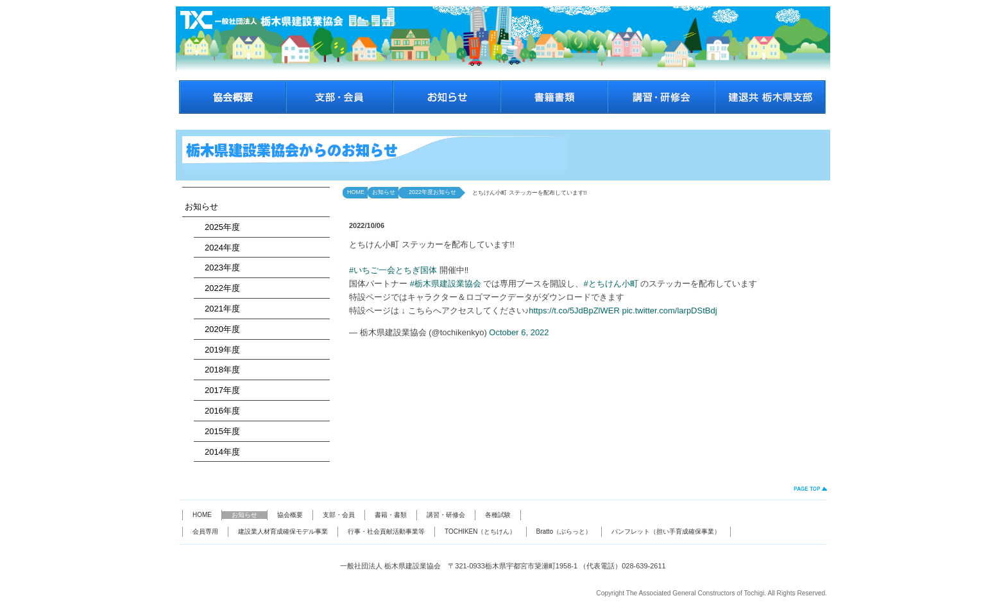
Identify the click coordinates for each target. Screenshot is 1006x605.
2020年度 (218, 329)
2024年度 (218, 247)
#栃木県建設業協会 (445, 283)
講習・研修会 (446, 514)
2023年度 (218, 267)
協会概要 (290, 514)
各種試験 (498, 514)
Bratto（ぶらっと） (564, 531)
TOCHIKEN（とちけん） (480, 531)
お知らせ (201, 206)
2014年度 (218, 452)
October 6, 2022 (519, 332)
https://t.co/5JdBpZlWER (574, 310)
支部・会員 (339, 514)
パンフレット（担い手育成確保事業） (665, 531)
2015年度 (218, 431)
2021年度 (218, 308)
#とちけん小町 (610, 283)
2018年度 (218, 369)
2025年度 (218, 227)
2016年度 (218, 411)
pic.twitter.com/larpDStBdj (669, 310)
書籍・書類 (391, 514)
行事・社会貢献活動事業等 (386, 531)
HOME (355, 192)
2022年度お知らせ (429, 192)
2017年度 (218, 390)
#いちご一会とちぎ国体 (393, 270)
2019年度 (218, 350)
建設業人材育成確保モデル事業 (283, 531)
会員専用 (205, 531)
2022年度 (218, 288)
